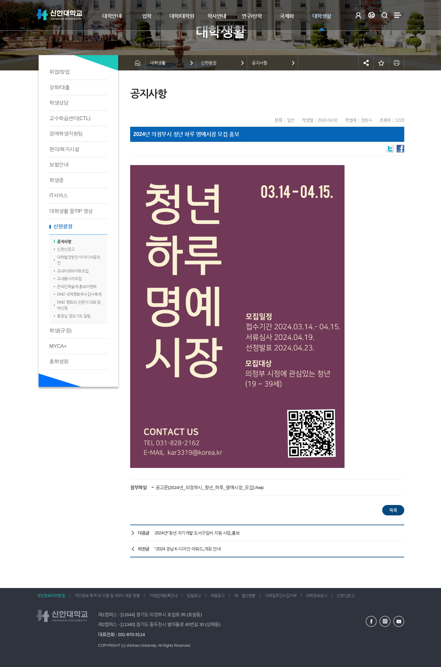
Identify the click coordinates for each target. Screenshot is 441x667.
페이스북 (371, 621)
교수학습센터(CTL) (69, 118)
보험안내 (58, 165)
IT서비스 (58, 195)
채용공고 (217, 595)
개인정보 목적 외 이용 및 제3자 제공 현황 (107, 595)
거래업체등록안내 (163, 595)
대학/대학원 (181, 16)
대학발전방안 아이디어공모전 (78, 260)
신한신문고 (66, 249)
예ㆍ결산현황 (244, 595)
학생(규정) (60, 331)
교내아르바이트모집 (73, 271)
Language (371, 15)
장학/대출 (59, 87)
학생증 (56, 180)
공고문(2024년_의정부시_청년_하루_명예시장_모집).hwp (209, 487)
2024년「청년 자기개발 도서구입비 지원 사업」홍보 (197, 532)
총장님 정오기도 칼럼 (74, 316)
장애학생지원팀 (66, 134)
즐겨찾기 (381, 62)
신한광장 (62, 226)
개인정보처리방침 (51, 595)
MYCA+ (58, 346)
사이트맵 (397, 15)
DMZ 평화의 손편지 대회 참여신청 (79, 305)
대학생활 (321, 16)
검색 (384, 15)
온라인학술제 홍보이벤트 (77, 286)
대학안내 (111, 16)
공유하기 (366, 62)
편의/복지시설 (64, 149)
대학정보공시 (316, 595)
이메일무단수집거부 (281, 595)
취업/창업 (59, 72)
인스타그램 (384, 621)
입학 (147, 16)
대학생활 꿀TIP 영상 (71, 211)
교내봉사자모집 (69, 278)
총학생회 (58, 361)
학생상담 (58, 103)
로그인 (358, 15)
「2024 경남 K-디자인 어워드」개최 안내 (188, 548)
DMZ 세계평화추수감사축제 (79, 294)
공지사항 (64, 241)
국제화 (287, 16)
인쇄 (396, 62)
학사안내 (216, 16)
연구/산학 (252, 16)
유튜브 (398, 621)
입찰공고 (194, 595)
